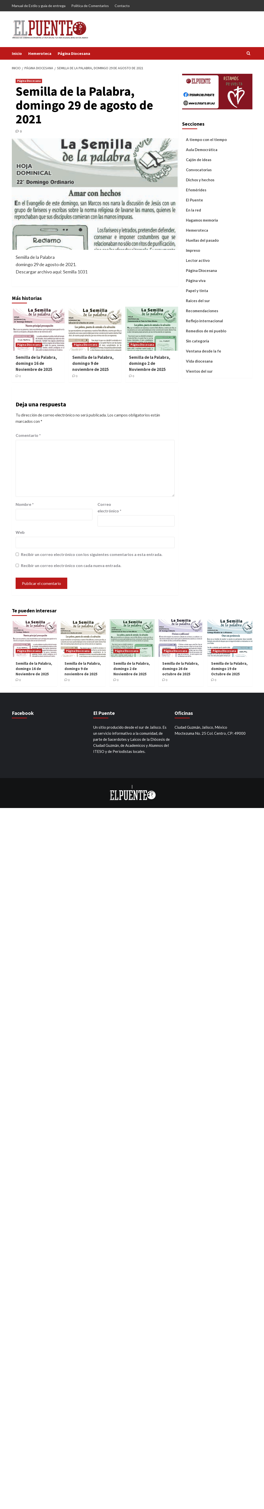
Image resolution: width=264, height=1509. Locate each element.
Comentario (28, 435)
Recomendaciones (202, 310)
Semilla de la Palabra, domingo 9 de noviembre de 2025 (93, 363)
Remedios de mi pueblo (206, 331)
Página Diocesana (74, 53)
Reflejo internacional (204, 321)
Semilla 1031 (75, 271)
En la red (193, 210)
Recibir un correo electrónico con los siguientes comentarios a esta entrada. (91, 554)
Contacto (122, 6)
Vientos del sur (199, 371)
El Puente (194, 200)
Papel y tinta (197, 290)
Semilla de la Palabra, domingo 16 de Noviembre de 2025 (36, 363)
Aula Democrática (201, 149)
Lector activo (198, 260)
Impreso (193, 250)
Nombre (25, 504)
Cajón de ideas (198, 159)
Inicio (17, 53)
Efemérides (196, 190)
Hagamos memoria (202, 220)
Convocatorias (199, 169)
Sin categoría (197, 341)
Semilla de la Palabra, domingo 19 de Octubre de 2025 (229, 668)
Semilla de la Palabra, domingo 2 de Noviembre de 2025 (149, 363)
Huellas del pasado (202, 240)
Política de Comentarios (90, 6)
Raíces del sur (198, 300)
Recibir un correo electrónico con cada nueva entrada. (71, 565)
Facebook (23, 713)
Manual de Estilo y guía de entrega (38, 6)
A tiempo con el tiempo (206, 139)
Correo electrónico (109, 507)
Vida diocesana (199, 361)
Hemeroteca (39, 53)
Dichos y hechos (200, 180)
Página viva (196, 280)
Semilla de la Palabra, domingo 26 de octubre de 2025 (180, 668)
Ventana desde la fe (203, 351)
